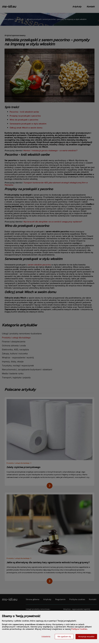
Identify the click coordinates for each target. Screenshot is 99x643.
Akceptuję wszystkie (86, 637)
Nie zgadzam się (64, 637)
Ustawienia (46, 637)
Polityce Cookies (79, 628)
